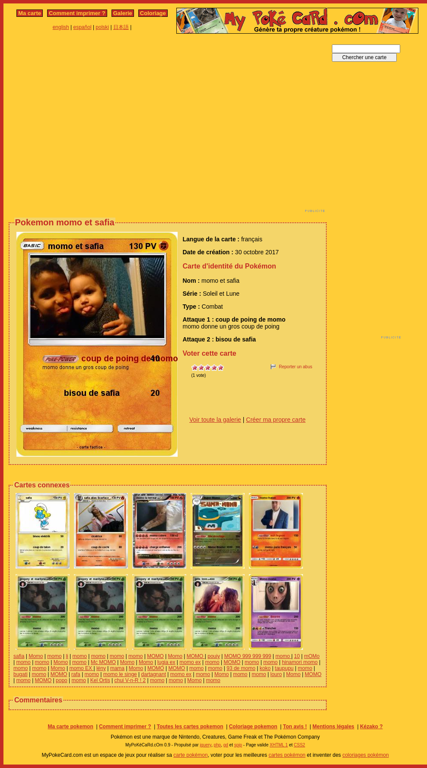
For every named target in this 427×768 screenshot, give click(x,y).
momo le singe (120, 674)
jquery (205, 745)
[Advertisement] (81, 125)
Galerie (122, 13)
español (82, 27)
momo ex (190, 662)
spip (238, 745)
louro (276, 674)
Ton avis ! (295, 727)
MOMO (155, 656)
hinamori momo (300, 662)
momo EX (81, 668)
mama (117, 668)
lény (101, 668)
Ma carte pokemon (70, 727)
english (61, 27)
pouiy (213, 656)
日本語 (121, 27)
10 (297, 656)
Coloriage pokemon (253, 727)
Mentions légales (333, 727)
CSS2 (299, 745)
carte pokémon (190, 755)
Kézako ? (371, 727)
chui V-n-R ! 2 (130, 680)
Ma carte (29, 13)
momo (54, 656)
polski (102, 27)
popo (61, 680)
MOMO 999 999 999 (247, 656)
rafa (75, 674)
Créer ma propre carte (276, 419)
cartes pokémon (286, 755)
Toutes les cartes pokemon (190, 727)
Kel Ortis (100, 680)
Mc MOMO (103, 662)
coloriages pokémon (365, 755)
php (217, 745)
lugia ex (166, 662)
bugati (20, 674)
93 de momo (240, 668)
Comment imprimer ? (77, 13)
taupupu (284, 668)
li (67, 656)
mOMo (312, 656)
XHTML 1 (279, 745)
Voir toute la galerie (215, 419)
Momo (36, 656)
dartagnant (153, 674)
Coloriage (153, 13)
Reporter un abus (295, 366)
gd (225, 745)
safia (18, 656)
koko (265, 668)
